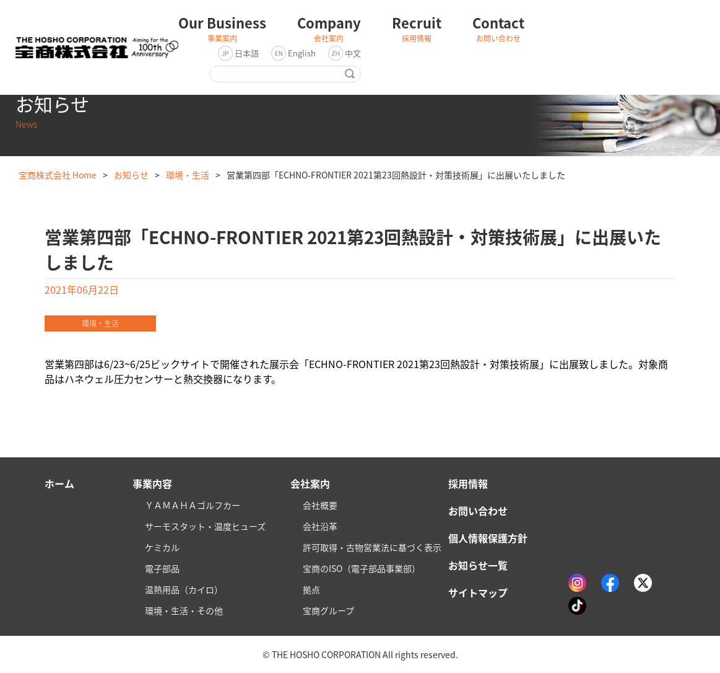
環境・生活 (187, 175)
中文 (353, 53)
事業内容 (152, 483)
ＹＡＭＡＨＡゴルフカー (192, 505)
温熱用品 (184, 589)
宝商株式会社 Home (58, 175)
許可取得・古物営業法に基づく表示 (372, 547)
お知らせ (131, 175)
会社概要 (320, 505)
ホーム (59, 483)
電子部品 (162, 568)
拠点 (311, 589)
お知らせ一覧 (478, 565)
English (302, 53)
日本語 (247, 53)
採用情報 (468, 483)
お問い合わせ (478, 510)
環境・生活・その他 (184, 610)
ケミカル (162, 547)
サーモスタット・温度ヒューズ (205, 526)
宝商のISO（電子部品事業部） (361, 568)
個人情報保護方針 (487, 537)
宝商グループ (328, 610)
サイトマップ (478, 592)
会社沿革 (320, 526)
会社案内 (310, 483)
